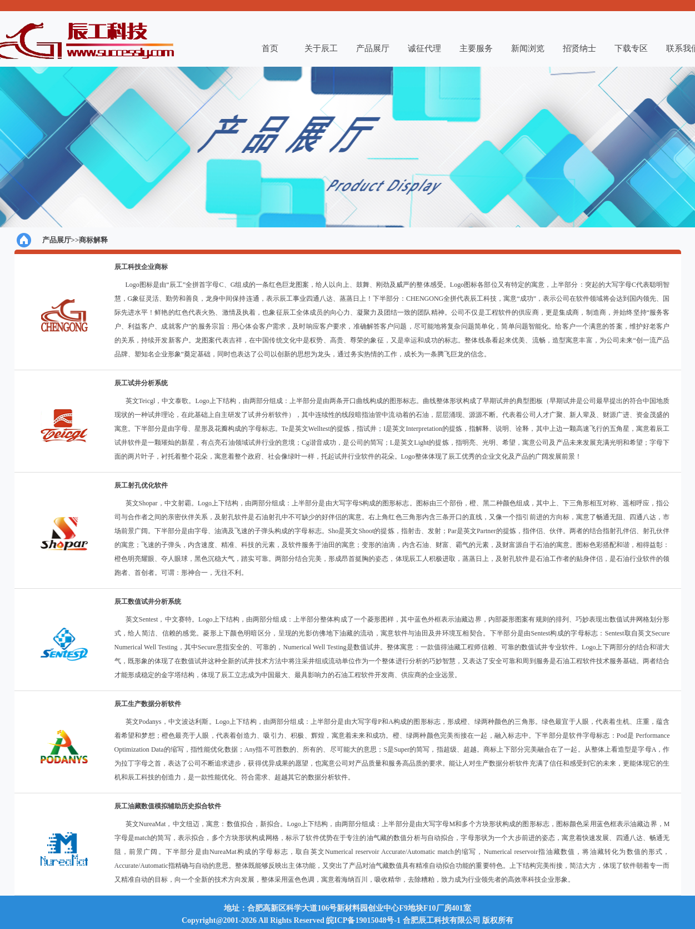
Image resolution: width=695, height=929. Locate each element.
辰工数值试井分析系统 (147, 601)
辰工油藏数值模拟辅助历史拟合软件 (167, 806)
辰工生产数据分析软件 (147, 704)
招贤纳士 (579, 48)
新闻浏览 (527, 48)
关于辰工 (321, 48)
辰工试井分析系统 (141, 383)
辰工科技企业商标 (141, 267)
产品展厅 (372, 48)
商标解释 (93, 240)
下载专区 (631, 48)
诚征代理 (424, 48)
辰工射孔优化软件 (141, 485)
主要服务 (476, 48)
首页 (270, 48)
